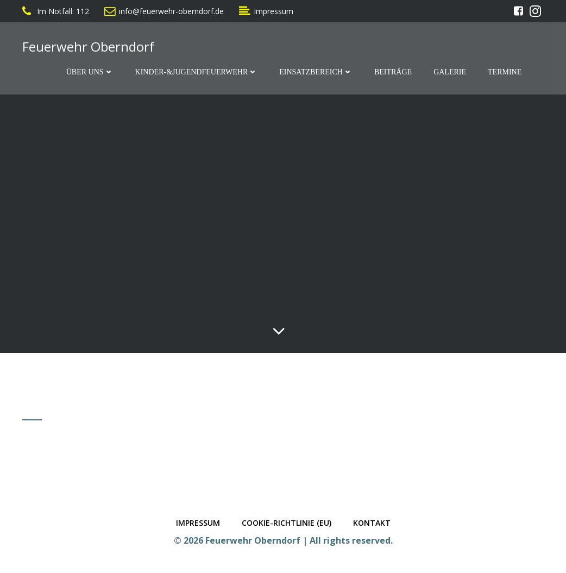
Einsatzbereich (316, 72)
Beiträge (393, 72)
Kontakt (372, 523)
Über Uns (90, 72)
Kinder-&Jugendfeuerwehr (196, 72)
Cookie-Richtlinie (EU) (286, 523)
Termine (504, 72)
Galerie (449, 72)
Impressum (198, 523)
